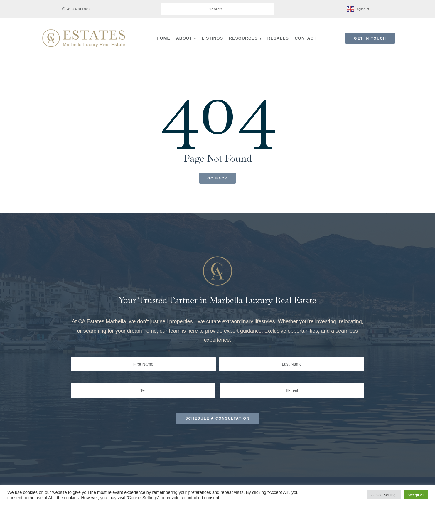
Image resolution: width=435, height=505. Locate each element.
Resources (243, 38)
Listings (212, 38)
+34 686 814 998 (76, 9)
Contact (305, 38)
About (184, 38)
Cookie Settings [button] (384, 495)
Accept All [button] (415, 495)
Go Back (217, 178)
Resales (278, 38)
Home (163, 38)
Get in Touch (370, 38)
